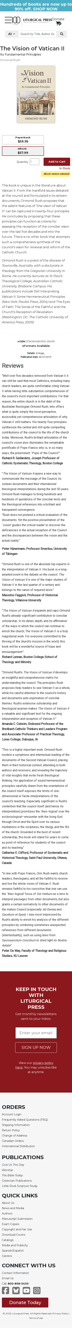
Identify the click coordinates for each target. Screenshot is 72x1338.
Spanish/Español (12, 1250)
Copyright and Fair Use (17, 1229)
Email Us (7, 1278)
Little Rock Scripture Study (20, 1186)
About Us (8, 1203)
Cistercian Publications (17, 1180)
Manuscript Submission (17, 1218)
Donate (58, 19)
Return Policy (11, 1130)
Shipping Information (16, 1125)
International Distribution (18, 1146)
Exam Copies (10, 1224)
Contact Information (15, 1273)
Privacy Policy (60, 1313)
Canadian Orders (13, 1141)
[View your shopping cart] (58, 23)
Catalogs (7, 1240)
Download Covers (13, 1234)
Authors (7, 1213)
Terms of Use (36, 1318)
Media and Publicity (15, 1245)
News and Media (13, 1208)
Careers (7, 1256)
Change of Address (14, 1135)
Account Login (11, 1114)
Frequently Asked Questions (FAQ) (25, 1119)
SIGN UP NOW (36, 1047)
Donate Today (25, 1302)
